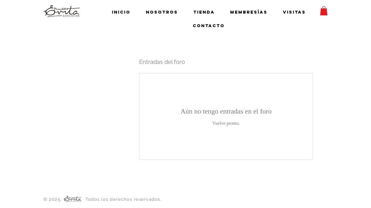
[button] (324, 10)
